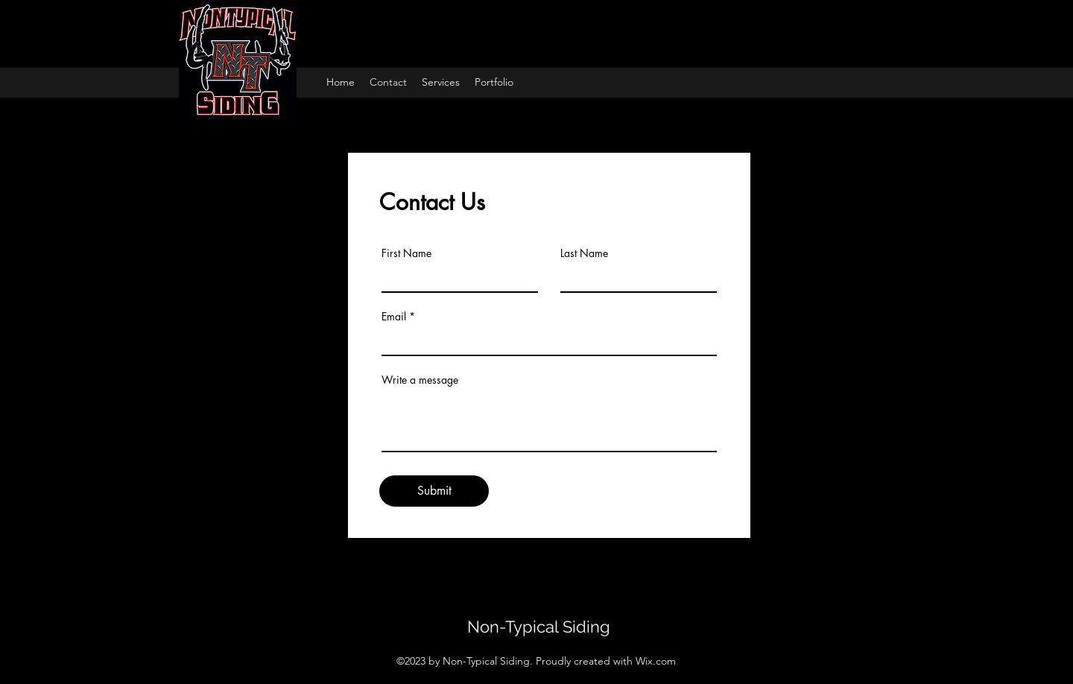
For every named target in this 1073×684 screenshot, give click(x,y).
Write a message (420, 380)
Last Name (584, 253)
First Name (406, 253)
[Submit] (434, 491)
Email (394, 316)
